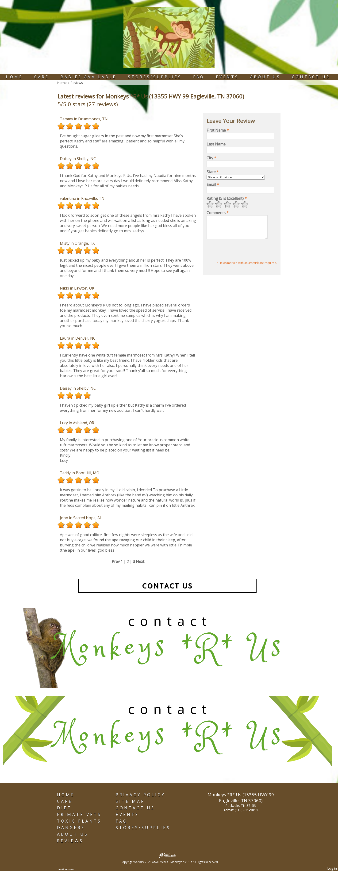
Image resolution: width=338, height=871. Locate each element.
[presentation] (242, 255)
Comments (218, 212)
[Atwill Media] (169, 855)
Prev (116, 561)
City (211, 158)
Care (41, 76)
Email (213, 184)
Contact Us (311, 76)
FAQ (198, 76)
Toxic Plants (79, 821)
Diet (64, 808)
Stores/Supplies (155, 76)
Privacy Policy (140, 794)
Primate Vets (79, 814)
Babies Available (88, 76)
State (213, 171)
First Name (218, 130)
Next (140, 561)
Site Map (130, 801)
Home (14, 76)
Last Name (216, 144)
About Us (265, 76)
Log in (332, 868)
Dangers (71, 827)
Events (227, 76)
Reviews (70, 841)
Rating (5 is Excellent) (227, 198)
